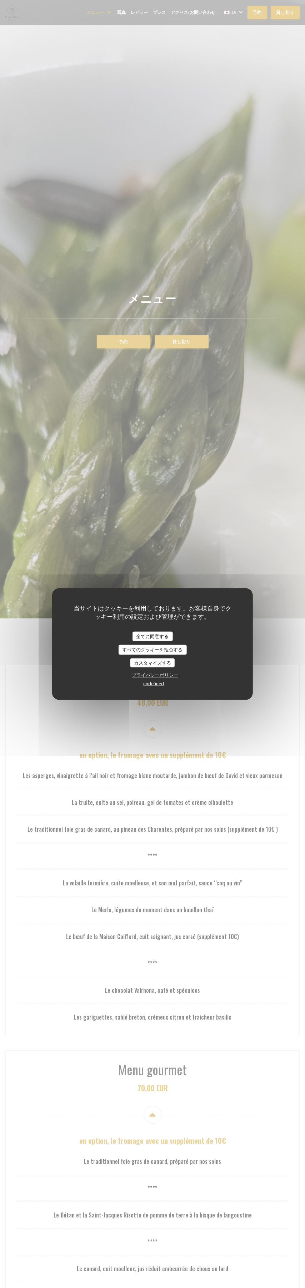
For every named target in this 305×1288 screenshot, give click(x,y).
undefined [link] (153, 683)
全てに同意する (152, 636)
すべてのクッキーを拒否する (152, 649)
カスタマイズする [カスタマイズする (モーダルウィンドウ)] (152, 662)
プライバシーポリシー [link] (155, 675)
